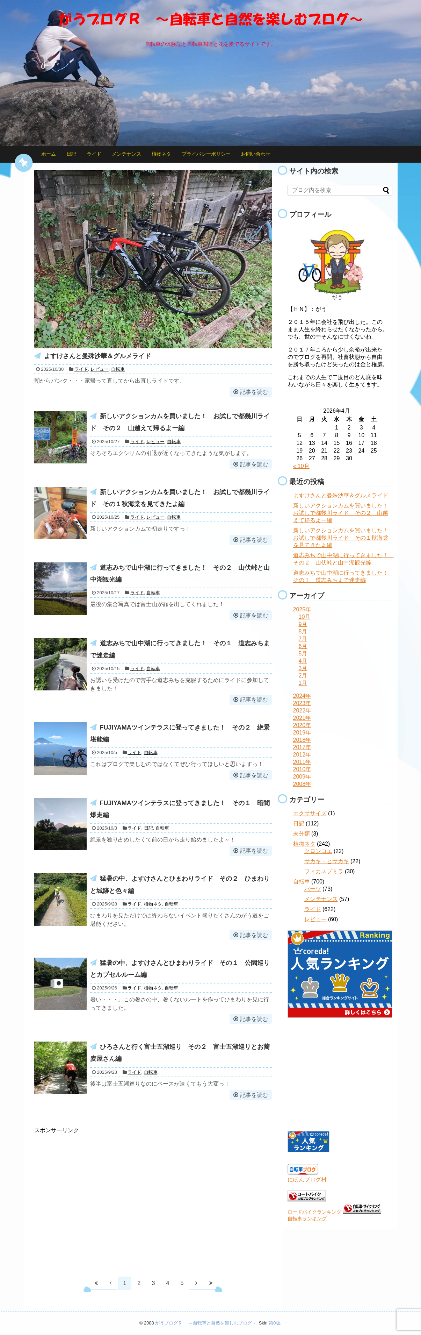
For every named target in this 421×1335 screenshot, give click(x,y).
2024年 (302, 696)
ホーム (48, 154)
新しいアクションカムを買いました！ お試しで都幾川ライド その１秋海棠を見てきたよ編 (343, 537)
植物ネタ (161, 154)
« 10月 (301, 466)
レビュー (99, 369)
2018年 (302, 740)
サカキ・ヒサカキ (326, 861)
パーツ (312, 889)
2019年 (302, 733)
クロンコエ (318, 851)
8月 (303, 631)
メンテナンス (126, 154)
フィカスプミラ (323, 871)
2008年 (302, 784)
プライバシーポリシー (206, 154)
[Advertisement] (93, 1201)
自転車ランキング (307, 1218)
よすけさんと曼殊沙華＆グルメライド (97, 356)
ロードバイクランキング (314, 1212)
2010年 (302, 769)
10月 (305, 617)
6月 (303, 646)
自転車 (118, 369)
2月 (303, 676)
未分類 (301, 834)
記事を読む (254, 392)
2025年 (302, 609)
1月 (303, 683)
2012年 (302, 755)
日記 (71, 154)
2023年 (302, 703)
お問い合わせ (255, 154)
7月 (303, 639)
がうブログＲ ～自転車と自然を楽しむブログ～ (205, 1323)
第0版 (274, 1323)
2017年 (302, 747)
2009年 (302, 777)
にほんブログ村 (307, 1180)
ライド (94, 154)
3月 (303, 668)
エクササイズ (310, 813)
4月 (303, 661)
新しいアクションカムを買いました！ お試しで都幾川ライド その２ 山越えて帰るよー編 (343, 513)
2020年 (302, 725)
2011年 (302, 762)
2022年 (302, 710)
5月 (303, 653)
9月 (303, 624)
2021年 (302, 718)
